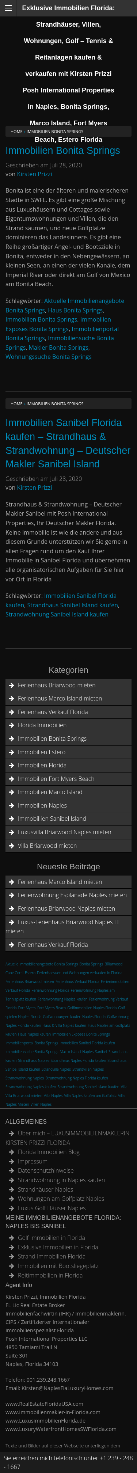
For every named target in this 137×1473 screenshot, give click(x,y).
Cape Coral (14, 972)
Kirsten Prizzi (34, 174)
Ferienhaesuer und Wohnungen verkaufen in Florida (79, 972)
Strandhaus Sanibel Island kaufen (72, 605)
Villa (124, 1086)
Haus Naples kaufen (34, 1034)
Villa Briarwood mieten (47, 846)
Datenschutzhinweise (46, 1170)
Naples (88, 1051)
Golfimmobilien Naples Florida (92, 1007)
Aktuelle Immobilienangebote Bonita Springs (41, 964)
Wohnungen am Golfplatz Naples (61, 1199)
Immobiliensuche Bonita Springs (31, 1051)
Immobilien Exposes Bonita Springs (81, 1034)
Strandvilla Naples (56, 1069)
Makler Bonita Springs (58, 347)
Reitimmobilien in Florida (50, 1275)
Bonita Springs (91, 964)
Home (17, 131)
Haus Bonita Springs (75, 310)
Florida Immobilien (42, 725)
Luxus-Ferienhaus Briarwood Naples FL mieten (62, 926)
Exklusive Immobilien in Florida (58, 1247)
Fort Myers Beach (51, 1007)
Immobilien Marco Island (50, 792)
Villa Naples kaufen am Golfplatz (90, 1095)
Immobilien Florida (42, 765)
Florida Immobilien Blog (49, 1152)
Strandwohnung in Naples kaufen (61, 1180)
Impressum (32, 1161)
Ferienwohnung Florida (50, 990)
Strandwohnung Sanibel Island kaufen (57, 614)
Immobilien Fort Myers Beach (56, 779)
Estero (30, 972)
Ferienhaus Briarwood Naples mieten (66, 908)
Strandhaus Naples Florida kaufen (78, 1060)
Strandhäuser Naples (45, 1189)
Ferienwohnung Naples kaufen (62, 999)
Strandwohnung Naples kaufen (30, 1086)
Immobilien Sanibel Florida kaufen (87, 1042)
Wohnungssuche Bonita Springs (48, 357)
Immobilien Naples (42, 805)
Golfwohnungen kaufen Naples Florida (74, 1016)
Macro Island (70, 1051)
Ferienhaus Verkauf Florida (53, 712)
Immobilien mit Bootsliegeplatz (58, 1266)
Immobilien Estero (41, 752)
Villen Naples (41, 1104)
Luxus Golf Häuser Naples (52, 1208)
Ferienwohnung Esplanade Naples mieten (72, 895)
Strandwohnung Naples (24, 1078)
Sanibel (101, 1051)
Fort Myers (27, 1007)
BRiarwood (114, 964)
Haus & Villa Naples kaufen (64, 1025)
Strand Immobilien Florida (51, 1256)
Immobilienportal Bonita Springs (31, 1042)
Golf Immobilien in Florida (51, 1238)
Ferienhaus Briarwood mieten (57, 685)
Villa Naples (53, 1095)
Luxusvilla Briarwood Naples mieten (64, 832)
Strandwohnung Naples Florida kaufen (76, 1078)
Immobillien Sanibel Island (52, 819)
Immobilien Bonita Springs (62, 150)
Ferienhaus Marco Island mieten (60, 698)
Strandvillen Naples (88, 1069)
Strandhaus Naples (33, 1060)
